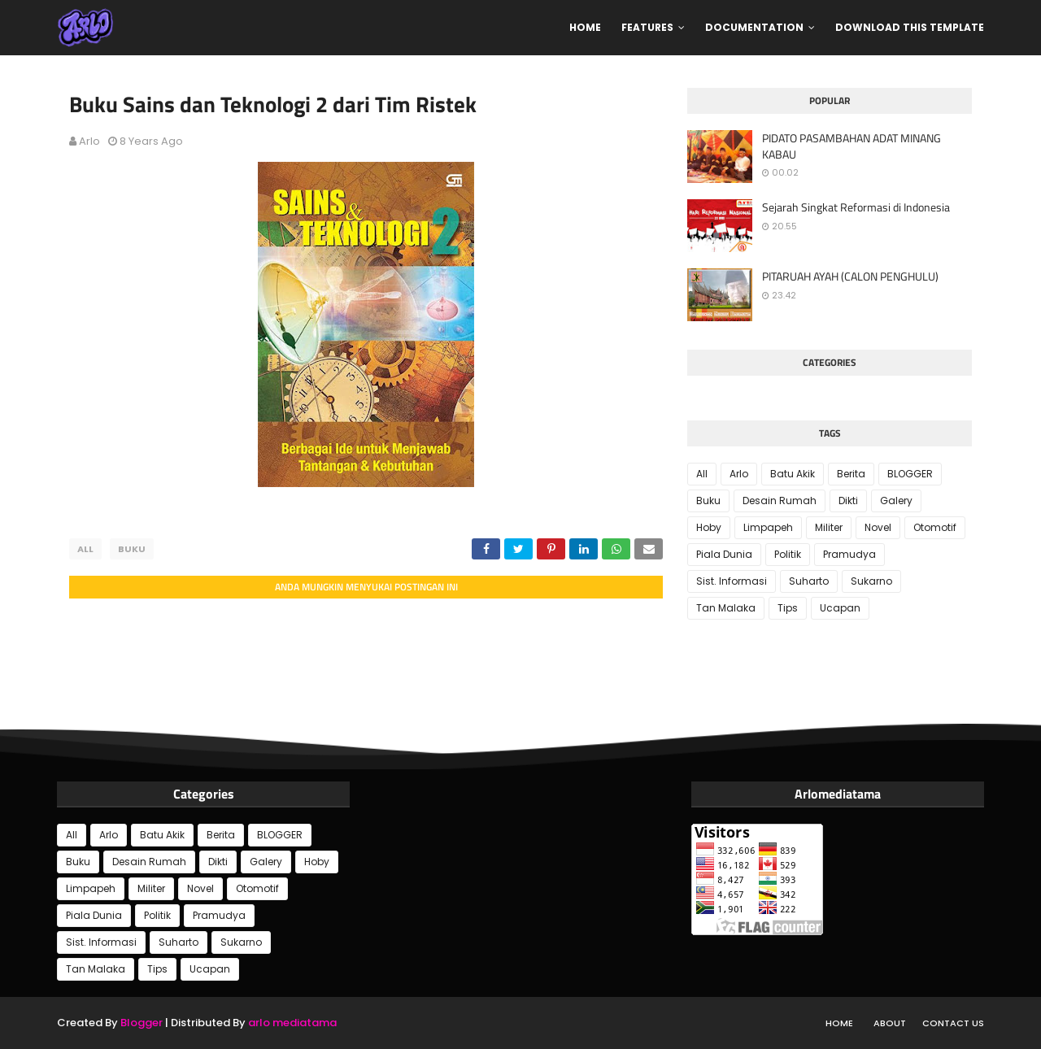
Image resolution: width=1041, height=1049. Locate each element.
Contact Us (953, 1022)
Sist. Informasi (731, 581)
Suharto (809, 581)
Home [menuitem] (585, 27)
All (85, 548)
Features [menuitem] (647, 27)
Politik (787, 554)
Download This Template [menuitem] (909, 27)
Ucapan (840, 608)
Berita (851, 474)
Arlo (89, 141)
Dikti (848, 500)
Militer (829, 527)
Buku (132, 548)
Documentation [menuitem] (754, 27)
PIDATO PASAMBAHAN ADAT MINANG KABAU (851, 146)
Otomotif (934, 527)
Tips (787, 608)
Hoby (708, 527)
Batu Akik (792, 474)
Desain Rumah (780, 500)
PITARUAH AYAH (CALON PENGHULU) (850, 276)
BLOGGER (910, 474)
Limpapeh (768, 527)
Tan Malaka (726, 608)
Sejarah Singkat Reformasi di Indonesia (856, 207)
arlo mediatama (292, 1022)
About (889, 1022)
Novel (878, 527)
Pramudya (849, 554)
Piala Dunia (724, 554)
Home (839, 1022)
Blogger (141, 1022)
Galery (896, 500)
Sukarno (871, 581)
